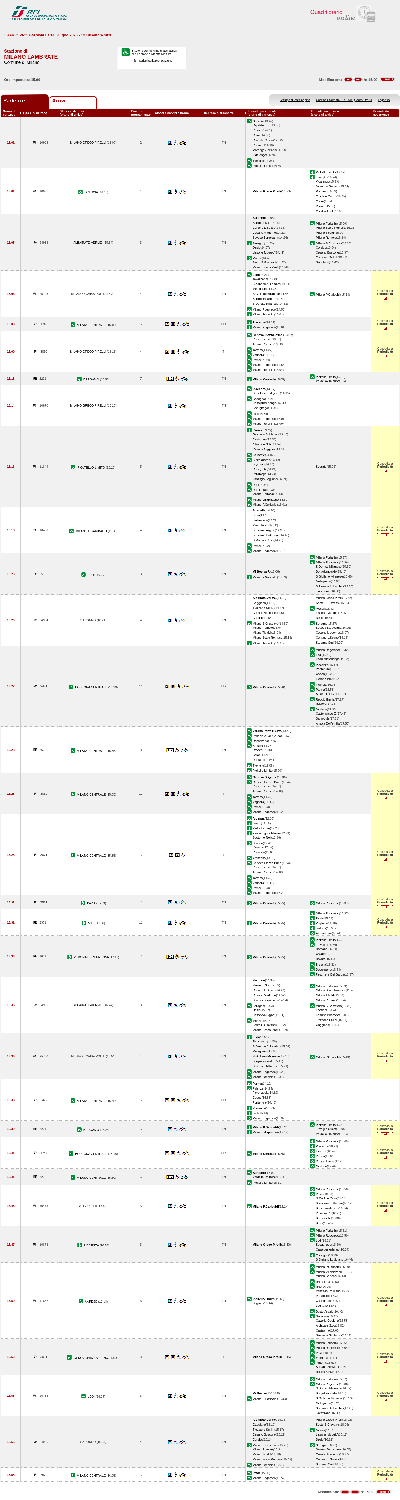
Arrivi (59, 101)
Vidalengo (259, 155)
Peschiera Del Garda (267, 735)
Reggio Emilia (325, 699)
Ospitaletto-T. (262, 125)
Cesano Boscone (327, 252)
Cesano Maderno (264, 232)
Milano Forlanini (326, 223)
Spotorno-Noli (262, 837)
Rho (255, 484)
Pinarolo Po (260, 525)
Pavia (256, 359)
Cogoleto (259, 852)
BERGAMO (91, 379)
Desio (256, 247)
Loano (257, 823)
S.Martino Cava (263, 540)
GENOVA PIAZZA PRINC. (92, 1357)
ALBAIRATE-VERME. (88, 242)
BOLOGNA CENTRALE (91, 687)
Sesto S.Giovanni (264, 262)
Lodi (255, 413)
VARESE (91, 1301)
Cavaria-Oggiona (264, 449)
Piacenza (322, 664)
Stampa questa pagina (295, 100)
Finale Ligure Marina (266, 833)
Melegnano (260, 288)
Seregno (258, 243)
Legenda (384, 100)
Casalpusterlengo (264, 403)
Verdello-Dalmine (327, 381)
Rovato (257, 130)
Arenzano (259, 858)
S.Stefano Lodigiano (266, 393)
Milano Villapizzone (266, 499)
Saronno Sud (262, 222)
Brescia (258, 745)
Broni (256, 515)
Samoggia (322, 718)
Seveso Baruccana (265, 237)
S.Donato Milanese (266, 303)
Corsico (321, 247)
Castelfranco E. (326, 713)
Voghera (258, 354)
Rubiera (321, 703)
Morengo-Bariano (264, 150)
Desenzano (260, 740)
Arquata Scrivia (263, 344)
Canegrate (260, 469)
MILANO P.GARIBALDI (91, 531)
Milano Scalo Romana (330, 227)
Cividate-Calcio (263, 140)
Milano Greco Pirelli (266, 267)
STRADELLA (88, 1205)
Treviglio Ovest (326, 1129)
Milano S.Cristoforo (329, 243)
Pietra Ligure (261, 828)
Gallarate (259, 455)
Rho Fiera (259, 489)
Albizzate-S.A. (262, 444)
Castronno (260, 439)
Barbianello (260, 520)
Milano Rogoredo (264, 309)
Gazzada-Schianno (266, 434)
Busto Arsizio (261, 460)
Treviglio (258, 160)
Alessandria (324, 933)
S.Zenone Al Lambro (266, 283)
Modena (321, 709)
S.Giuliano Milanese (266, 293)
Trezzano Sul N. (326, 257)
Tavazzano (260, 279)
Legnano (258, 464)
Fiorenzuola (324, 678)
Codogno (259, 399)
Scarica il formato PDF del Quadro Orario (344, 100)
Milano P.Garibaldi (328, 294)
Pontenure (323, 669)
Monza (257, 258)
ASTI (92, 923)
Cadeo (320, 674)
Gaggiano (322, 262)
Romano (258, 145)
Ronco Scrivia (262, 339)
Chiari (257, 135)
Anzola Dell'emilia (328, 723)
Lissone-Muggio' (264, 252)
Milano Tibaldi (325, 232)
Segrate (321, 466)
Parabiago (260, 474)
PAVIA (91, 903)
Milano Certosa (263, 494)
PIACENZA (92, 1245)
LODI (92, 574)
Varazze (258, 847)
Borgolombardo (263, 298)
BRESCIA (92, 192)
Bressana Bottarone (266, 535)
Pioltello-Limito (262, 165)
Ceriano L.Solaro (264, 227)
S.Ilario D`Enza (326, 693)
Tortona (258, 350)
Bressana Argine (264, 530)
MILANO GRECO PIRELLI (88, 142)
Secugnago (260, 408)
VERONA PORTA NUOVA (92, 957)
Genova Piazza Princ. (267, 782)
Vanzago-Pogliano (265, 479)
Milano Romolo (326, 237)
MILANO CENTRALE (92, 324)
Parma (320, 689)
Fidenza (321, 684)
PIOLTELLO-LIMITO (91, 467)
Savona (258, 843)
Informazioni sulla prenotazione (152, 60)
